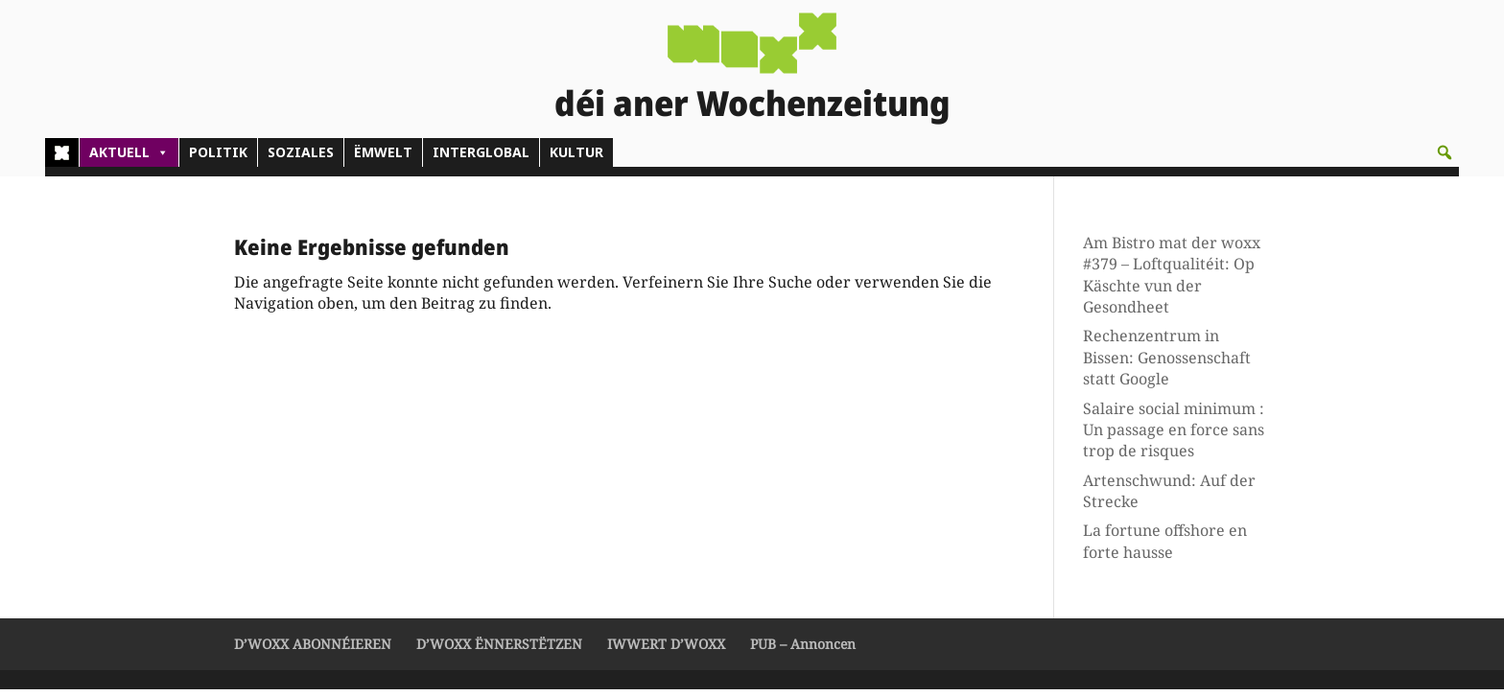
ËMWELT (383, 159)
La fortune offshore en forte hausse (1165, 547)
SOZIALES (301, 159)
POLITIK (218, 159)
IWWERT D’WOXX (666, 650)
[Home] (62, 159)
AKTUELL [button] (129, 159)
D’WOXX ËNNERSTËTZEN (499, 650)
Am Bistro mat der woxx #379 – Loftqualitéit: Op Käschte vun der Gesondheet (1171, 281)
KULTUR (576, 159)
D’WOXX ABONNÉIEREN (312, 650)
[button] (1444, 159)
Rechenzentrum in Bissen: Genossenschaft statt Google (1167, 364)
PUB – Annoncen (803, 650)
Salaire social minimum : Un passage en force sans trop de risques (1173, 436)
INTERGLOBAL (481, 159)
